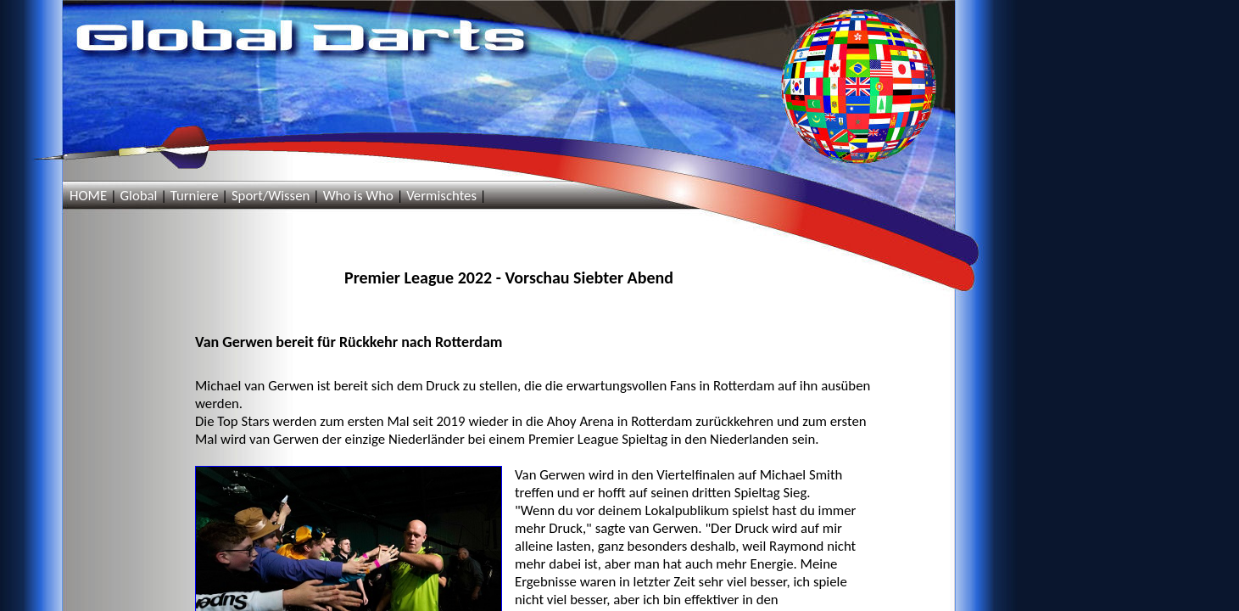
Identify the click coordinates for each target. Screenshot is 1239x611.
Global (138, 196)
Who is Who (358, 196)
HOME (88, 196)
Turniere (194, 196)
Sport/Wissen (271, 196)
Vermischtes (441, 196)
